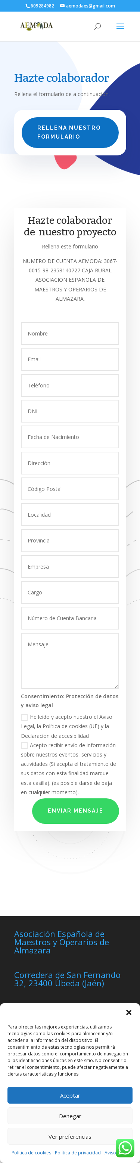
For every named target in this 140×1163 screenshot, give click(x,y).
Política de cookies (31, 1153)
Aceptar (70, 1095)
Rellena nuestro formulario (69, 132)
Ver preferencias (70, 1136)
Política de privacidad (78, 1153)
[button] (129, 1012)
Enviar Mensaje (75, 811)
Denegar (70, 1116)
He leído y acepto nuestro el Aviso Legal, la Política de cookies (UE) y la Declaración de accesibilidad (66, 726)
